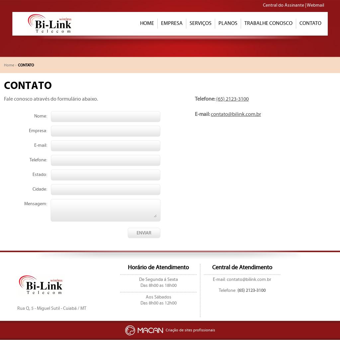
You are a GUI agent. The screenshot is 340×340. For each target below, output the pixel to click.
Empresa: (38, 130)
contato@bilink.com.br (236, 114)
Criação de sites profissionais (170, 330)
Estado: (40, 174)
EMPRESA (172, 23)
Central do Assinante (283, 5)
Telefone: (38, 160)
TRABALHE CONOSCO (268, 23)
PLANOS (227, 23)
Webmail (315, 5)
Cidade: (40, 189)
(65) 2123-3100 (232, 99)
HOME (147, 23)
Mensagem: (35, 204)
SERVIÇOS (201, 23)
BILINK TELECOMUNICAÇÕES (49, 24)
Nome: (40, 116)
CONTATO (310, 23)
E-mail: (40, 145)
